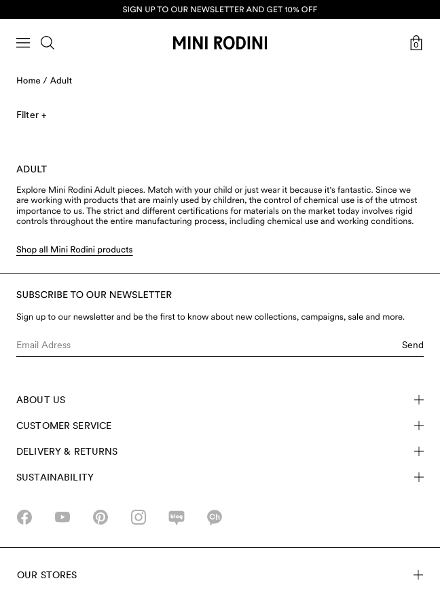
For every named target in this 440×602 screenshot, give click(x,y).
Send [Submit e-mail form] (413, 344)
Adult (61, 81)
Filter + (31, 114)
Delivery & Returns (220, 451)
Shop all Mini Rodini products (74, 250)
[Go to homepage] (220, 42)
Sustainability (220, 477)
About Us (220, 400)
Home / (32, 81)
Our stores (220, 574)
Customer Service (220, 425)
